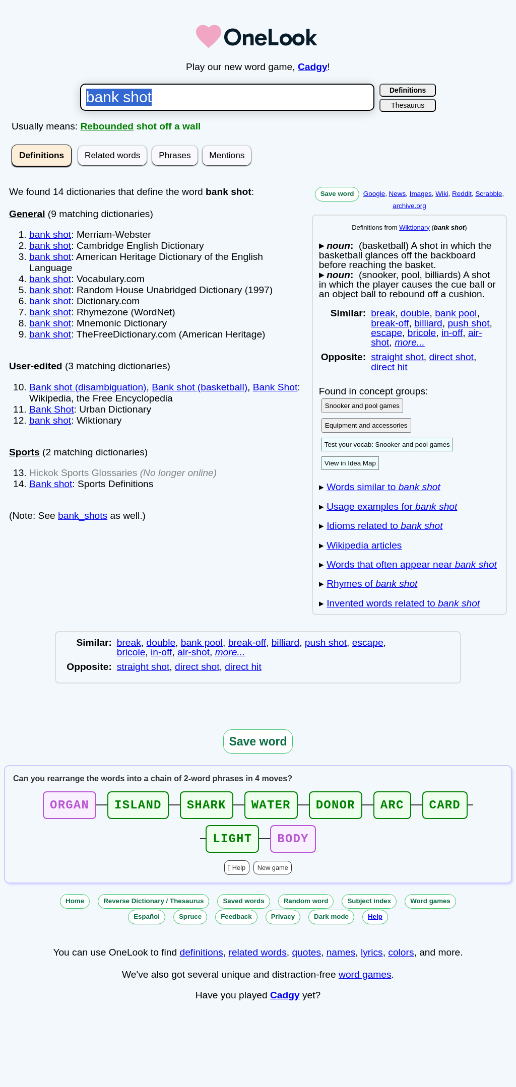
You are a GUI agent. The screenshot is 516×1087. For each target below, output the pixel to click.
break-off (390, 323)
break (383, 313)
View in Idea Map (350, 463)
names (341, 958)
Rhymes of (372, 583)
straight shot (397, 357)
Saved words (243, 907)
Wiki (441, 193)
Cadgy (313, 66)
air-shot (193, 652)
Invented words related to (403, 603)
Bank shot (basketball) (199, 387)
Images (421, 193)
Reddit (462, 193)
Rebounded (107, 126)
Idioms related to (384, 525)
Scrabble (488, 193)
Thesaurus (407, 105)
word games (365, 980)
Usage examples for (392, 506)
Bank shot (50, 484)
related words (258, 958)
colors (401, 958)
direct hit (389, 367)
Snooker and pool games (362, 406)
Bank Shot (275, 387)
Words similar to (383, 487)
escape (386, 332)
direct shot (451, 357)
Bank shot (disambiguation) (88, 387)
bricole (422, 332)
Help (238, 873)
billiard (428, 323)
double (415, 313)
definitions (201, 958)
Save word (337, 193)
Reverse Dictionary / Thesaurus (153, 907)
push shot (468, 323)
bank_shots (82, 515)
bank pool (456, 313)
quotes (306, 958)
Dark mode (331, 922)
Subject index (369, 907)
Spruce (190, 922)
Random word (306, 907)
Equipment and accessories (366, 425)
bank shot (50, 234)
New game (272, 873)
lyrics (372, 958)
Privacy (283, 922)
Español (147, 922)
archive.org (409, 206)
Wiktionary (414, 227)
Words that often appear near (412, 564)
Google (374, 193)
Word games (430, 907)
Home (75, 907)
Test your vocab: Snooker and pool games (387, 444)
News (397, 193)
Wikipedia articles (364, 545)
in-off (452, 332)
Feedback (236, 922)
